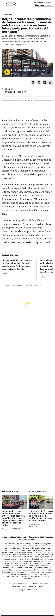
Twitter (38, 82)
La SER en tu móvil (36, 587)
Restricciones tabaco (36, 285)
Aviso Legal (11, 584)
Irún (7, 285)
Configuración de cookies (27, 590)
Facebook (33, 82)
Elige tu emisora (42, 5)
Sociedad (7, 15)
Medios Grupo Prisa (27, 603)
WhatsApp (50, 82)
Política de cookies (19, 587)
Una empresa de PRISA (27, 597)
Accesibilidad (23, 584)
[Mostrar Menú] (2, 3)
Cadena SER (11, 3)
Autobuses (19, 285)
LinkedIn (44, 82)
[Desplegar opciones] (49, 72)
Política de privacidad (40, 584)
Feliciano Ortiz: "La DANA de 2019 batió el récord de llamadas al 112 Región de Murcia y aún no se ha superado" (41, 516)
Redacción (7, 89)
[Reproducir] (7, 72)
